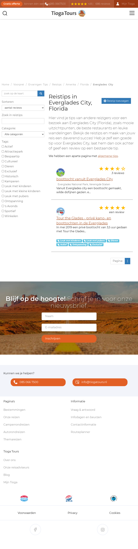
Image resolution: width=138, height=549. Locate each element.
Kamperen (10, 181)
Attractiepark (12, 151)
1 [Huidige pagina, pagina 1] (127, 261)
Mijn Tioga (10, 482)
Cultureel (10, 161)
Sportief (8, 211)
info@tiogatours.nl (90, 382)
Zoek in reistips (12, 115)
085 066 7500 (25, 382)
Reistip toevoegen (116, 100)
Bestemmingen (14, 409)
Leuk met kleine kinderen (21, 191)
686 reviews (103, 3)
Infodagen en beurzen (86, 417)
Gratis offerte (11, 3)
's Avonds (10, 206)
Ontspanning (12, 201)
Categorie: (9, 128)
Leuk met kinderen (16, 186)
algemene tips (108, 156)
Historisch (10, 176)
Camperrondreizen (16, 424)
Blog (6, 475)
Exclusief (9, 171)
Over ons (9, 460)
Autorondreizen (14, 432)
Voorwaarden (27, 513)
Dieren (8, 166)
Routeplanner (80, 432)
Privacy (73, 513)
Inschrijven (52, 338)
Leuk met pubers (15, 196)
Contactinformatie (83, 424)
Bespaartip (11, 156)
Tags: (5, 141)
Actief (7, 146)
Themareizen (12, 439)
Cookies (114, 513)
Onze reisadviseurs (16, 467)
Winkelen (10, 216)
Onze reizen (11, 417)
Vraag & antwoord (83, 409)
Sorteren (8, 101)
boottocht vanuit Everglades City (84, 179)
